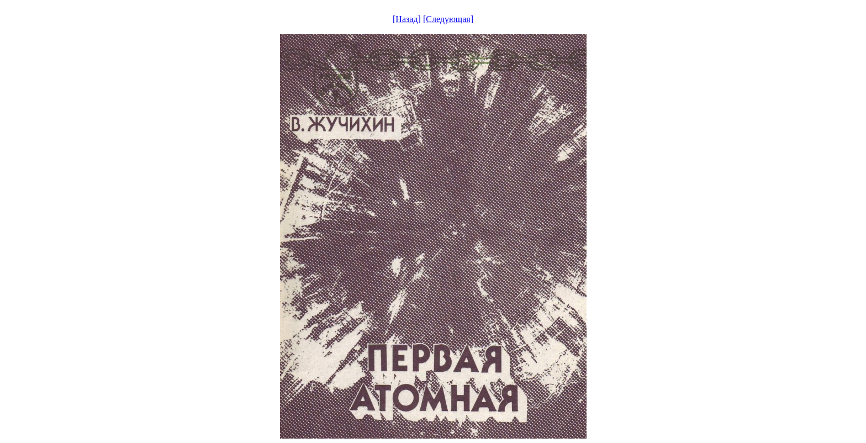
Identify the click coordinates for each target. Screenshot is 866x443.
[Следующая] (448, 19)
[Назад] (407, 19)
